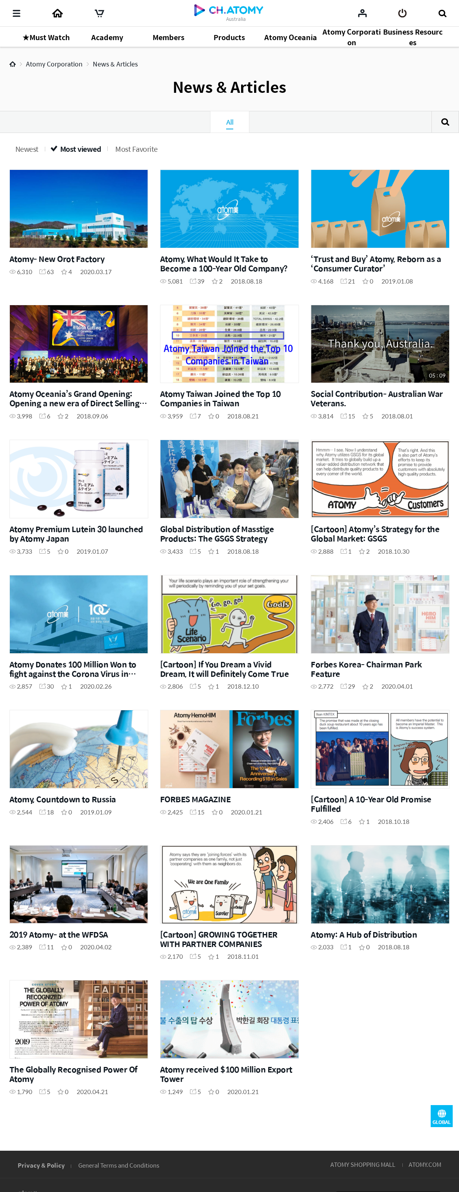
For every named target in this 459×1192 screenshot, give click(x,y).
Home (12, 64)
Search (445, 122)
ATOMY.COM (425, 1164)
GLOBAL (442, 1116)
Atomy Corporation (54, 64)
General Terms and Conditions (118, 1165)
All (229, 122)
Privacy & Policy (41, 1165)
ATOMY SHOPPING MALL (362, 1164)
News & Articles (115, 64)
